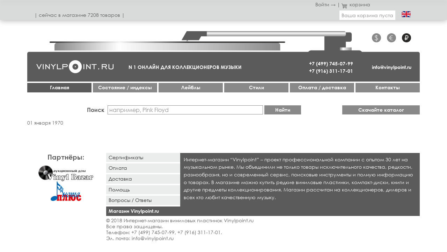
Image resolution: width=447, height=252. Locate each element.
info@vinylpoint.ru (391, 67)
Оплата (118, 168)
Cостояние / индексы (125, 87)
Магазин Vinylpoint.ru (134, 211)
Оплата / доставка (322, 87)
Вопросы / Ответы (130, 200)
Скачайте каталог (381, 110)
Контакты (387, 87)
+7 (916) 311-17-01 (331, 71)
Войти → (325, 4)
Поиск (95, 109)
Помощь (119, 189)
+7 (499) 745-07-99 (331, 63)
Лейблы (190, 87)
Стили (256, 87)
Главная (59, 87)
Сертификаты (126, 157)
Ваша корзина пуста (367, 15)
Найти (282, 110)
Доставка (120, 179)
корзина (356, 4)
